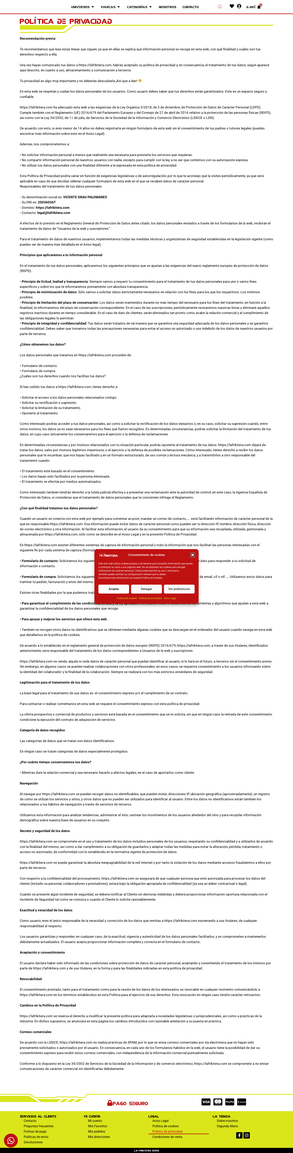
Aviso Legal (170, 598)
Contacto (30, 1121)
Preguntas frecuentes (38, 1126)
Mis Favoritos (97, 1126)
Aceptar (114, 589)
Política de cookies (127, 598)
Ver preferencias (179, 589)
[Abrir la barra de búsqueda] (220, 7)
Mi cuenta (95, 1121)
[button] (193, 555)
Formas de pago (35, 1131)
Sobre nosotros (227, 1121)
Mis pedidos (96, 1131)
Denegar (146, 589)
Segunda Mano (227, 1126)
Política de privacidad (150, 598)
